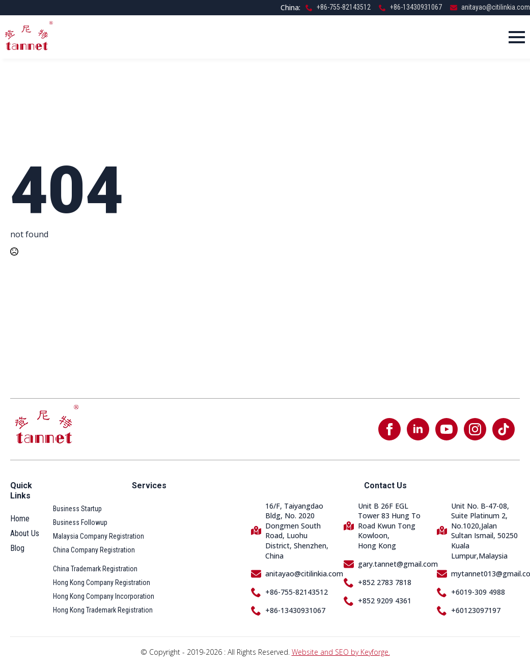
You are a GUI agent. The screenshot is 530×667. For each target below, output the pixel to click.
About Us (24, 533)
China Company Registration (94, 550)
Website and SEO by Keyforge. (341, 652)
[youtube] (446, 429)
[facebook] (389, 429)
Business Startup (77, 509)
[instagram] (475, 429)
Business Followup (80, 522)
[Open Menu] (517, 37)
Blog (17, 548)
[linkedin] (418, 429)
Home (20, 518)
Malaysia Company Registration (98, 536)
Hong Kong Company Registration (101, 582)
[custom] (503, 429)
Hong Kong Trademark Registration (103, 610)
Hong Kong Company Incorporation (103, 596)
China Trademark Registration (95, 569)
